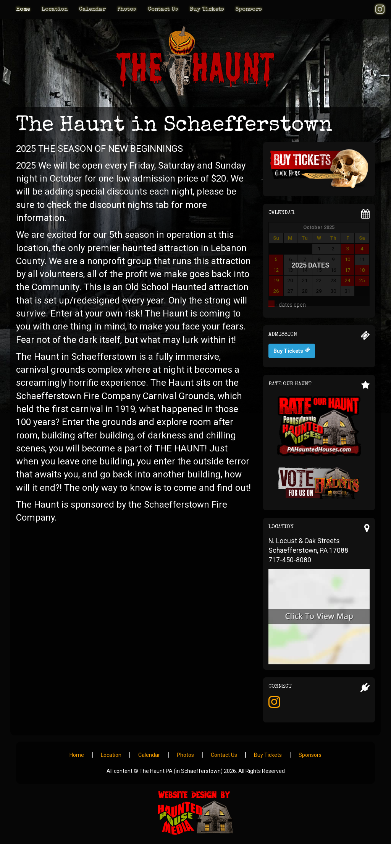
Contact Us (163, 9)
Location (55, 9)
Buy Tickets (207, 9)
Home (23, 9)
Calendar (92, 9)
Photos (126, 9)
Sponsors (249, 9)
